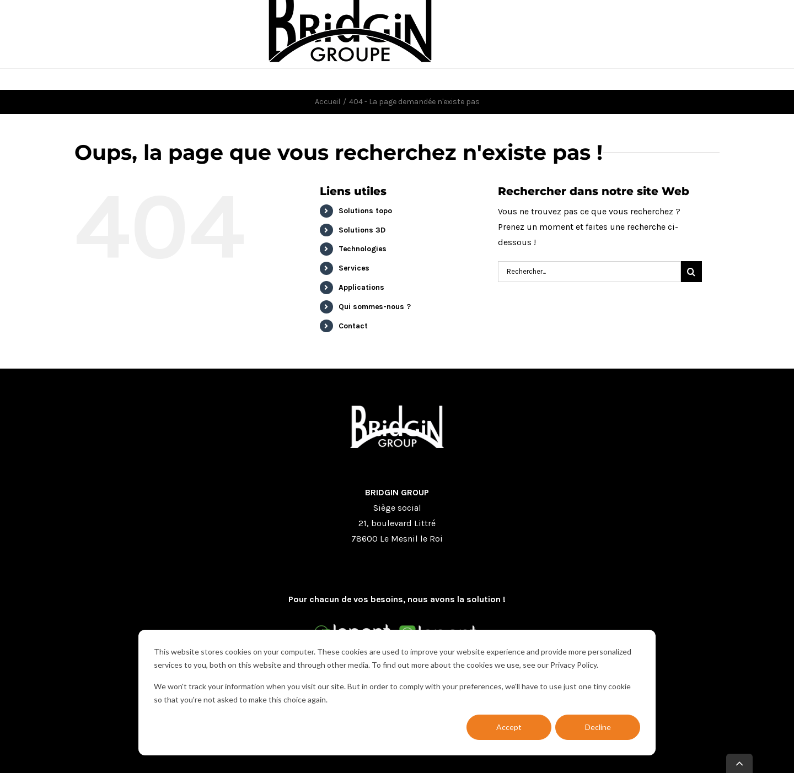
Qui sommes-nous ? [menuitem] (375, 306)
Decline (598, 727)
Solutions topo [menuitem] (365, 210)
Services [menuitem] (354, 268)
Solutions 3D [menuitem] (362, 230)
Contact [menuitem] (353, 326)
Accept (509, 727)
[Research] (691, 271)
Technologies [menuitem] (363, 248)
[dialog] (397, 692)
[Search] (589, 271)
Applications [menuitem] (361, 287)
